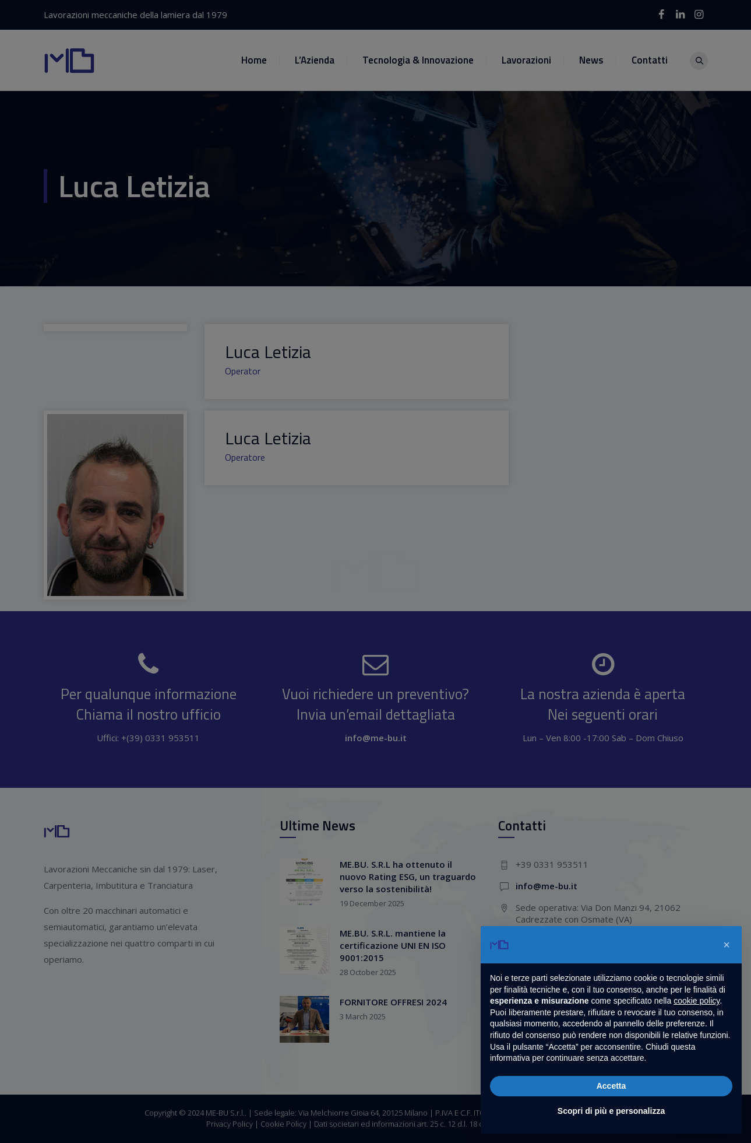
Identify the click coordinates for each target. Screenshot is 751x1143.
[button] (726, 944)
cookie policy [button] (697, 1000)
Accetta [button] (611, 1086)
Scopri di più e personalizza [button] (611, 1111)
